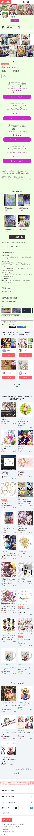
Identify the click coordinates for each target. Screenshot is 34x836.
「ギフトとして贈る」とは (10, 246)
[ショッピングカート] (28, 2)
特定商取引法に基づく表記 (9, 298)
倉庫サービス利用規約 (18, 824)
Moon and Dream (17, 191)
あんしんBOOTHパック (7, 268)
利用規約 (9, 824)
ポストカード (12, 61)
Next (31, 45)
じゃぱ (25, 373)
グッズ (3, 61)
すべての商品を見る (17, 237)
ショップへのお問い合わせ (9, 301)
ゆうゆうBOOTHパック (19, 268)
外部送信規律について (6, 829)
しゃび (25, 350)
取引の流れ (6, 288)
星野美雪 (13, 17)
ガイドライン (4, 826)
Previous (3, 45)
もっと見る (17, 386)
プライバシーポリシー (14, 826)
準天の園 (9, 373)
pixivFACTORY (5, 280)
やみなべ (9, 350)
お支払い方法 (7, 291)
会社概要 (3, 824)
